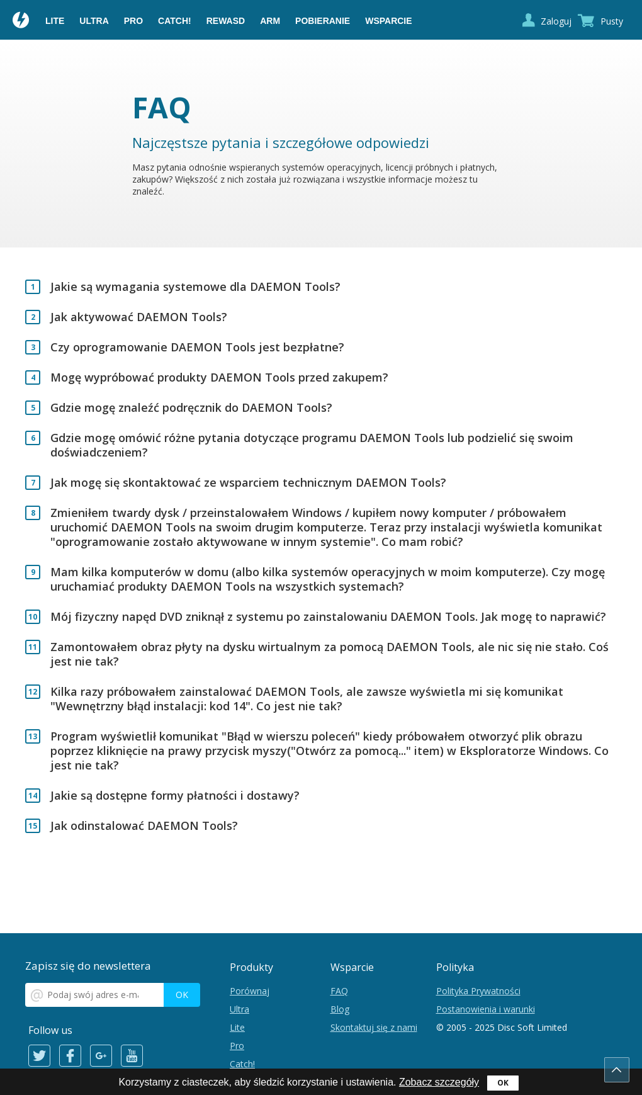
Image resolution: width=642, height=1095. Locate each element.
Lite (54, 21)
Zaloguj (556, 21)
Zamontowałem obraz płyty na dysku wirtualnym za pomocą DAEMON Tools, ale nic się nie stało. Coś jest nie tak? (329, 654)
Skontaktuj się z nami (373, 1027)
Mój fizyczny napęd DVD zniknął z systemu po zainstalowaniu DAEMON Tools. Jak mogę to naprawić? (328, 617)
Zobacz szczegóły (439, 1082)
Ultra (93, 21)
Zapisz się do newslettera (88, 965)
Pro (133, 21)
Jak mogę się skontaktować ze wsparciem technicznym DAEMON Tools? (248, 482)
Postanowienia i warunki (485, 1009)
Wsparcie (388, 21)
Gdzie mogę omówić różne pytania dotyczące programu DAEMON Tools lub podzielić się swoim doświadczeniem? (311, 445)
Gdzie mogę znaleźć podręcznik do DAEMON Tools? (191, 407)
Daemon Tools (21, 21)
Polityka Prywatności (478, 991)
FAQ (339, 991)
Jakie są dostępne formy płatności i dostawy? (175, 795)
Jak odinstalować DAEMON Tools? (144, 826)
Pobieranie (322, 21)
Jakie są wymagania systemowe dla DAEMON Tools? (195, 287)
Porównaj (249, 991)
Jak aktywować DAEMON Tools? (138, 317)
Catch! (174, 21)
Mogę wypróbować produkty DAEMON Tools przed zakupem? (219, 377)
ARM (270, 21)
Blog (339, 1009)
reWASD (225, 21)
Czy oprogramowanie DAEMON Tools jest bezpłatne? (197, 347)
